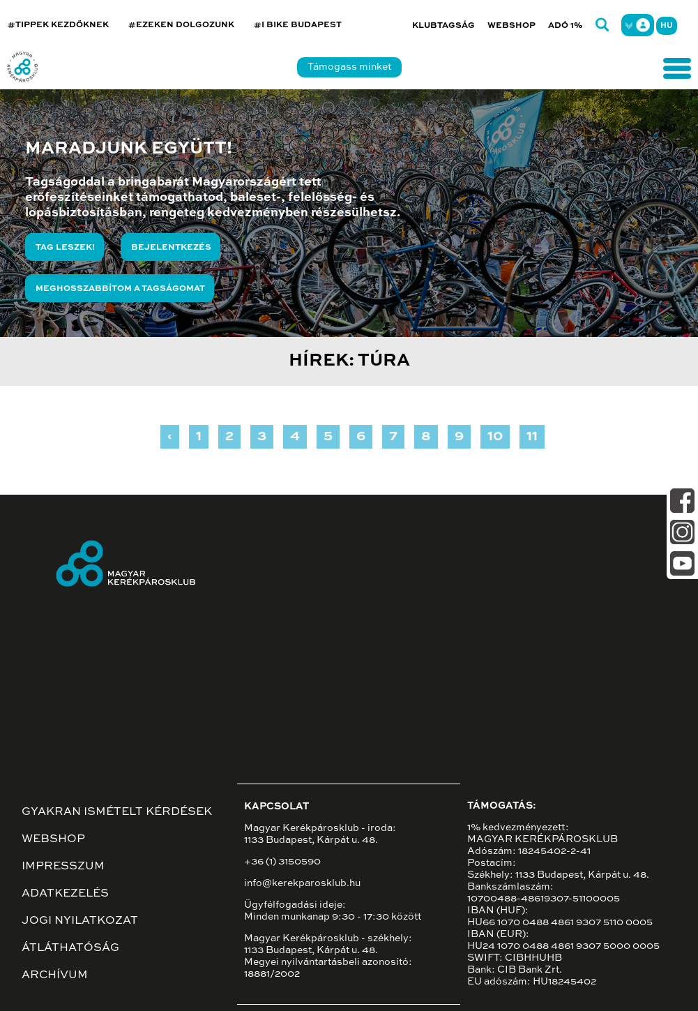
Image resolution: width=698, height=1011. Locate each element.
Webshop (511, 26)
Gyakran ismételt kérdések (117, 812)
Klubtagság (443, 26)
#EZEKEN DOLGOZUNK (181, 25)
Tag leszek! (65, 248)
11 (532, 437)
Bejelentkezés (171, 248)
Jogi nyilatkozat (80, 921)
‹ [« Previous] (169, 437)
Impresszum (63, 866)
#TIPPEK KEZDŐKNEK (58, 25)
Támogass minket (349, 67)
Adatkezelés (65, 893)
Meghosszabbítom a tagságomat (120, 289)
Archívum (55, 975)
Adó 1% (565, 26)
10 (495, 437)
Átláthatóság (70, 948)
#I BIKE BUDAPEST (298, 25)
